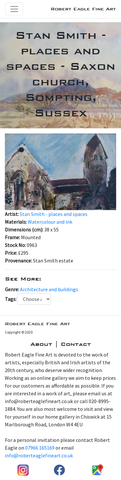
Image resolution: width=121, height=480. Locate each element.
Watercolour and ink (50, 222)
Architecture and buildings (49, 289)
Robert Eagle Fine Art (83, 9)
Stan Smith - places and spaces (53, 214)
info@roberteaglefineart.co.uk (39, 455)
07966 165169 (40, 447)
